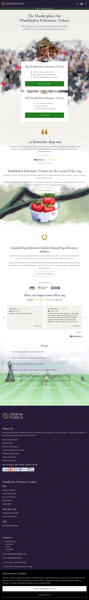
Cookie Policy (45, 583)
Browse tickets (44, 84)
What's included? (45, 190)
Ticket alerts (6, 504)
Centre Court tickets (9, 493)
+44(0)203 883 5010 (14, 558)
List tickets (44, 115)
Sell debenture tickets (10, 525)
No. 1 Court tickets (9, 497)
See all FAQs (44, 382)
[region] (44, 317)
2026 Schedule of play (10, 513)
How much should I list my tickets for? (28, 352)
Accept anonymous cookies (44, 589)
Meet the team (7, 443)
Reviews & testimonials (10, 453)
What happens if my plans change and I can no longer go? (37, 376)
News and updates (9, 457)
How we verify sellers (10, 446)
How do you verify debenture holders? (28, 364)
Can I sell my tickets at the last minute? (29, 358)
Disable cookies (44, 595)
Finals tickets (7, 500)
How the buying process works (13, 450)
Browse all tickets (8, 490)
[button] (3, 317)
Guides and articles (9, 460)
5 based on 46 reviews (44, 161)
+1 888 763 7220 (20, 562)
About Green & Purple (44, 274)
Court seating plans (9, 516)
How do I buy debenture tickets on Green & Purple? (34, 370)
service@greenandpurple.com (15, 554)
